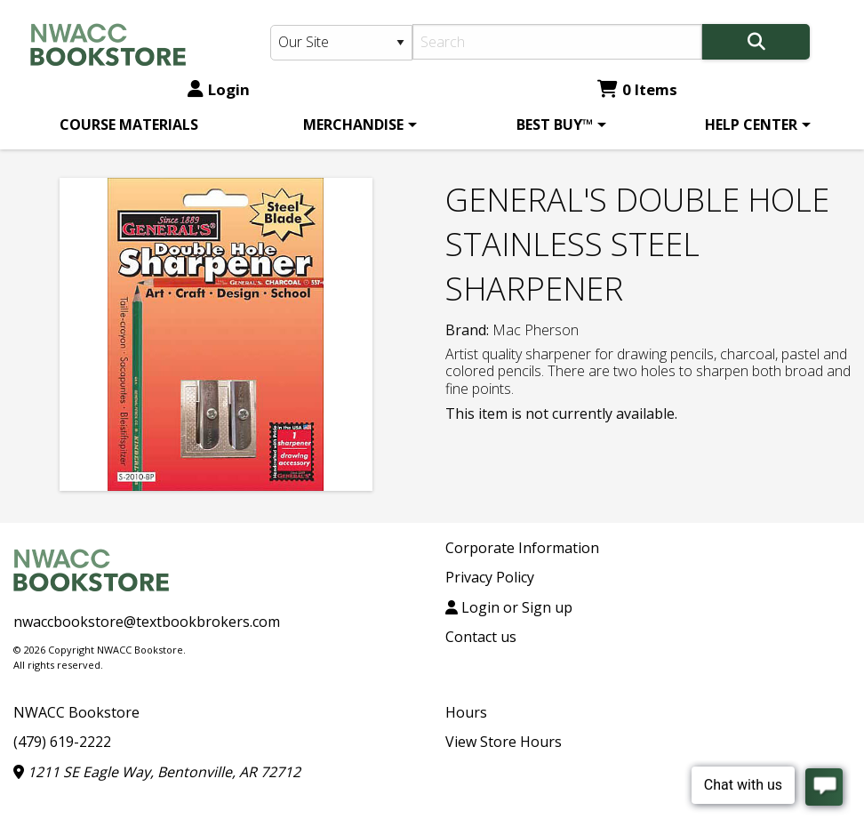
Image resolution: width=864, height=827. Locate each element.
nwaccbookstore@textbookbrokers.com (146, 621)
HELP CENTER (751, 124)
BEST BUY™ (554, 124)
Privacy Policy (489, 577)
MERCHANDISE (353, 124)
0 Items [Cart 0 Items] (637, 89)
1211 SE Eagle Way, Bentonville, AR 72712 (156, 772)
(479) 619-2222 (62, 741)
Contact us (480, 636)
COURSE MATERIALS (129, 124)
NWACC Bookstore (76, 712)
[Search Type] (341, 42)
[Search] (557, 42)
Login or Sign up (508, 607)
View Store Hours (503, 741)
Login (219, 89)
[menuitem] (128, 124)
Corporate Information (522, 548)
